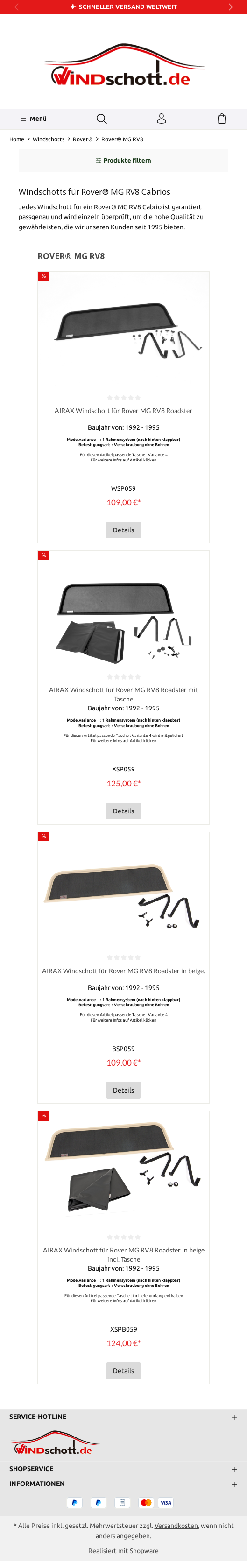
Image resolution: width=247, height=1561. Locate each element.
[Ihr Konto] (161, 118)
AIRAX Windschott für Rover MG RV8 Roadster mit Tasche (123, 694)
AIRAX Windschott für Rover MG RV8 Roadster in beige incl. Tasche (124, 1255)
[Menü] (33, 119)
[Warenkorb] (222, 118)
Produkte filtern (123, 160)
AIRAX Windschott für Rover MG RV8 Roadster (123, 410)
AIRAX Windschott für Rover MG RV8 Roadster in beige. (123, 971)
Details (123, 530)
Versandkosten (176, 1525)
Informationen (37, 1484)
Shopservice (31, 1468)
